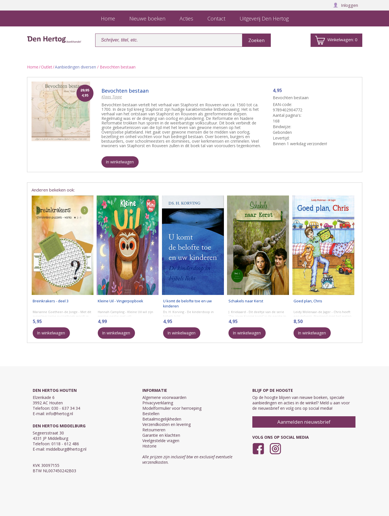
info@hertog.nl (59, 413)
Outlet (46, 67)
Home (32, 67)
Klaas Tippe (111, 96)
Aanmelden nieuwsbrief (303, 422)
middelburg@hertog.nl (66, 449)
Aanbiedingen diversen (75, 67)
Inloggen (345, 5)
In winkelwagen (120, 162)
